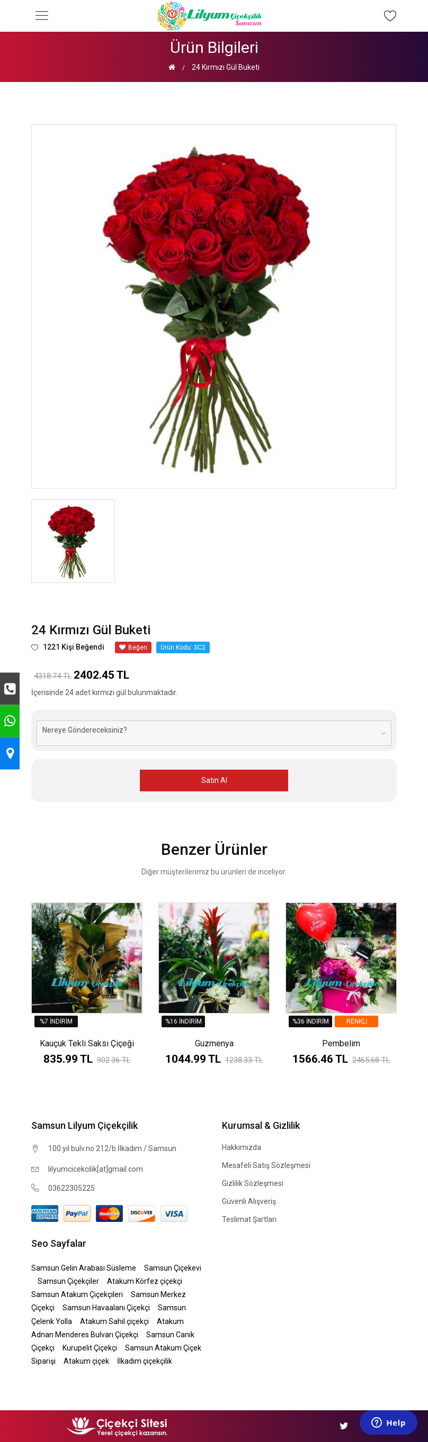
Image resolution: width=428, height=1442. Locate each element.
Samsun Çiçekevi (172, 1268)
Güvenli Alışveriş (249, 1201)
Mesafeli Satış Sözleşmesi (266, 1165)
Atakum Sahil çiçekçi (114, 1321)
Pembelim (341, 1043)
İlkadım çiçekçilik (144, 1361)
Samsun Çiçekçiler (68, 1281)
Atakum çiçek (86, 1361)
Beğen (133, 647)
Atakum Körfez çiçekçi (144, 1281)
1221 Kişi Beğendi (67, 647)
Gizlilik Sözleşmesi (252, 1183)
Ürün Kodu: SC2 (183, 647)
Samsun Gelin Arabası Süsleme (83, 1268)
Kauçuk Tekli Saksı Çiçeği (87, 1043)
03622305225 (71, 1188)
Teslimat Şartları (249, 1219)
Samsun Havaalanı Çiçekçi (106, 1307)
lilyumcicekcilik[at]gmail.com (95, 1169)
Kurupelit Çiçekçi (90, 1348)
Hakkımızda (241, 1147)
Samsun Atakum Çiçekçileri (77, 1294)
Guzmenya (214, 1043)
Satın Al (214, 780)
